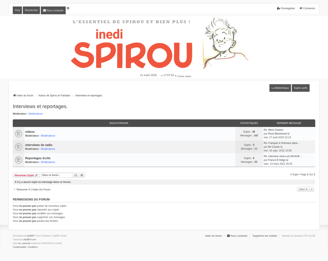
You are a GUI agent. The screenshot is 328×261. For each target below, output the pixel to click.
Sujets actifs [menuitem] (301, 88)
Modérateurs (36, 113)
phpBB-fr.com (29, 239)
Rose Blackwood (277, 133)
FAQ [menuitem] (17, 10)
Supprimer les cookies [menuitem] (264, 235)
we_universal (24, 243)
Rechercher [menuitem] (31, 10)
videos (30, 131)
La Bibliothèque (280, 88)
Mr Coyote (273, 146)
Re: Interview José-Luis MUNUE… (283, 156)
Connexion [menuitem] (307, 8)
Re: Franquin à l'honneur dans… (282, 143)
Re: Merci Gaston (273, 129)
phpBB (30, 236)
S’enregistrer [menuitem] (286, 8)
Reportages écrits (38, 158)
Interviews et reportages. (40, 106)
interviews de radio (38, 145)
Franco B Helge (276, 160)
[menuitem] (53, 10)
